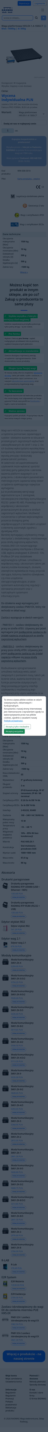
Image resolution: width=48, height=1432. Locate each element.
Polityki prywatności (13, 720)
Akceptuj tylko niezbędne (17, 726)
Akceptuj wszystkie (14, 731)
